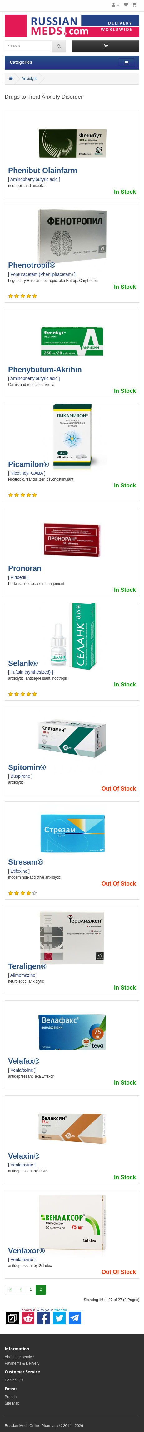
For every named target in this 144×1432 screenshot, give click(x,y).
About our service (19, 1357)
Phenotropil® (31, 265)
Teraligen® (27, 966)
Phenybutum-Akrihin (45, 369)
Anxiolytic (29, 79)
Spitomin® (27, 767)
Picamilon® (28, 464)
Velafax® (23, 1061)
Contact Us (14, 1380)
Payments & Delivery (22, 1363)
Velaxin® (23, 1156)
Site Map (12, 1403)
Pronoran (25, 568)
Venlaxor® (26, 1250)
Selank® (23, 663)
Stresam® (25, 862)
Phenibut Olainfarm (42, 170)
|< (10, 1289)
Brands (11, 1397)
